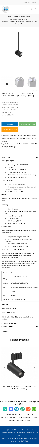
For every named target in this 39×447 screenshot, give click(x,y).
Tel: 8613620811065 (10, 129)
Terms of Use (30, 432)
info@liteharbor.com (30, 417)
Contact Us (11, 432)
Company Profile (7, 326)
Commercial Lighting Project (18, 19)
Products (15, 17)
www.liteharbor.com (23, 420)
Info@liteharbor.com (28, 124)
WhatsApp (9, 124)
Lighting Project (25, 17)
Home (9, 17)
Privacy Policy (20, 432)
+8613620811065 (10, 417)
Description (5, 157)
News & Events (26, 430)
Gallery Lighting (10, 144)
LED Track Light (21, 144)
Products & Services (14, 430)
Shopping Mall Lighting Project (16, 138)
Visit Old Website (23, 441)
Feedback (4, 331)
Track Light (29, 138)
